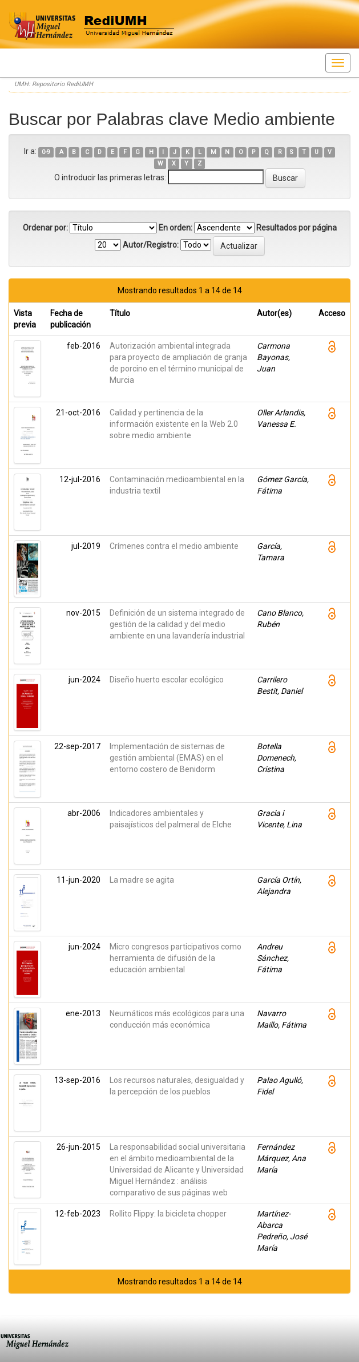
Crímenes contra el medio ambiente (174, 546)
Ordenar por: (45, 227)
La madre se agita (142, 879)
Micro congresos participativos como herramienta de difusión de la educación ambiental (175, 958)
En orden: (175, 227)
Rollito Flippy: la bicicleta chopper (168, 1213)
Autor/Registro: (151, 244)
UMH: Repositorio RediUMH (53, 84)
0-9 (46, 152)
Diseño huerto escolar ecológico (167, 679)
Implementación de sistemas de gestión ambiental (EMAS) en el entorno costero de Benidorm (167, 758)
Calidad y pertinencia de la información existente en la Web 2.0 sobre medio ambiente (174, 424)
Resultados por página (296, 227)
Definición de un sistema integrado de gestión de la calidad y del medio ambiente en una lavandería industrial (177, 624)
